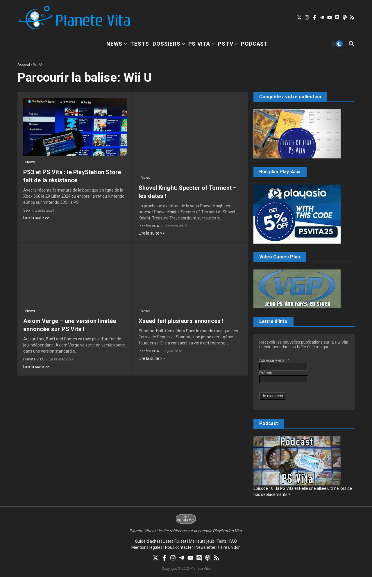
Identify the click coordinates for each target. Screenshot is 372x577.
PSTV (227, 43)
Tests (139, 43)
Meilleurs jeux (201, 541)
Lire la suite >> (36, 217)
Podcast (254, 43)
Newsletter (206, 547)
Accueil (23, 64)
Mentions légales (146, 547)
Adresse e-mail (274, 360)
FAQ (233, 541)
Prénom (266, 373)
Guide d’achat (147, 541)
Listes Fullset (174, 541)
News (116, 43)
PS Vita (201, 43)
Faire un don (229, 547)
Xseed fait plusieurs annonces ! (181, 320)
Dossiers (169, 43)
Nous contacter (179, 547)
